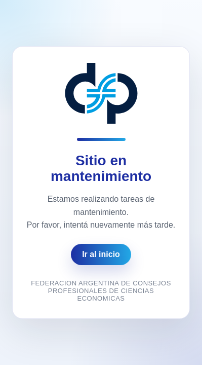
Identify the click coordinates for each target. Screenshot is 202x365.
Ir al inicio (101, 254)
